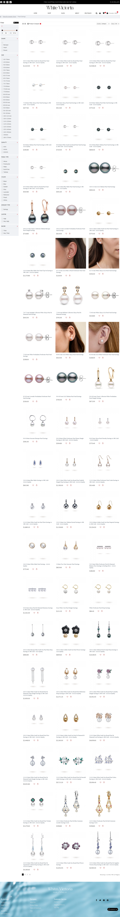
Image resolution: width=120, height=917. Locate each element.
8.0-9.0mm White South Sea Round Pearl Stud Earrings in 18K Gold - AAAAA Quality (71, 145)
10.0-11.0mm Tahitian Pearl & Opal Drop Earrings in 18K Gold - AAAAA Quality (103, 650)
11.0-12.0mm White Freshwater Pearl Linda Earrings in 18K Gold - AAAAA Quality (104, 481)
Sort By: (98, 23)
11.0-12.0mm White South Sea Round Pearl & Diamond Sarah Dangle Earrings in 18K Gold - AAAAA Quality (35, 779)
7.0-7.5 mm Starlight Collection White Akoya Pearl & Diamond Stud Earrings (37, 313)
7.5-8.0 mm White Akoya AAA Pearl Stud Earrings (103, 312)
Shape (3, 38)
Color (3, 177)
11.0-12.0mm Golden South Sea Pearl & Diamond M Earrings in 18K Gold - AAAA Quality (70, 736)
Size (2, 55)
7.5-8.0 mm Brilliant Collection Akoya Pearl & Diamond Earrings (68, 313)
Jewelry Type (5, 205)
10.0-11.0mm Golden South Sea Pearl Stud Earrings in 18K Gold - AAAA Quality (103, 229)
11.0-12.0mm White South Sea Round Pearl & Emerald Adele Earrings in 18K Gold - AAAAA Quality (71, 778)
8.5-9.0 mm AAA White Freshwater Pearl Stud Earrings (104, 354)
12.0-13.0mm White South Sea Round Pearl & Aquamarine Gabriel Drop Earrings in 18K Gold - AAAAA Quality (36, 864)
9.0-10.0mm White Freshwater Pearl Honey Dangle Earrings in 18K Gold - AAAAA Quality (70, 439)
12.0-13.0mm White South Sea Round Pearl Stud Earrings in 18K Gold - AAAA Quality (69, 61)
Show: (113, 23)
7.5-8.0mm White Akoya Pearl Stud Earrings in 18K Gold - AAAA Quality (37, 103)
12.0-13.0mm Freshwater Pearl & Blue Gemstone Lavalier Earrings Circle (69, 822)
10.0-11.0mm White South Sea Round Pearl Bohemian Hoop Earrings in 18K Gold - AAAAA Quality (70, 692)
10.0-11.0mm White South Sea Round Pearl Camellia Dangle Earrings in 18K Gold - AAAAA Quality (103, 692)
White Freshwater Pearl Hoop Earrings (99, 608)
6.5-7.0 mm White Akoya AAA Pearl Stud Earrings (103, 270)
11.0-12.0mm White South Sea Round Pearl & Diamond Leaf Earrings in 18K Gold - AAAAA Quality (104, 736)
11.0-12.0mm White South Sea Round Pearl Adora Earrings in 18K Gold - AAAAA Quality (102, 778)
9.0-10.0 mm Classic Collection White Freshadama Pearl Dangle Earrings (102, 397)
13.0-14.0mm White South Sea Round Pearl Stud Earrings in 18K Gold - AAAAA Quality (102, 61)
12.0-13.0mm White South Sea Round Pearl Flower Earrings (70, 863)
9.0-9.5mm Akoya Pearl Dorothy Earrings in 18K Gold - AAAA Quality (104, 439)
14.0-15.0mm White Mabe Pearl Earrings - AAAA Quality (36, 565)
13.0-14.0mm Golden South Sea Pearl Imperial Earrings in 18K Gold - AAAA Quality (104, 523)
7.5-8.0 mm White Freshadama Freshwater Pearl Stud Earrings (37, 355)
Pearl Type (4, 157)
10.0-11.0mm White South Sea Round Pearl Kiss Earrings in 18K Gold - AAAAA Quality (36, 736)
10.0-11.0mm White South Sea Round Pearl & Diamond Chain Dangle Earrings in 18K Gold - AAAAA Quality (35, 693)
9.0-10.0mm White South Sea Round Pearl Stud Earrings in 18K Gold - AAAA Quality (35, 187)
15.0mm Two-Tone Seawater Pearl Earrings (67, 564)
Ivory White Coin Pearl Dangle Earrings (67, 608)
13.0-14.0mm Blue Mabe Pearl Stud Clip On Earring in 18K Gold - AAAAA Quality (38, 271)
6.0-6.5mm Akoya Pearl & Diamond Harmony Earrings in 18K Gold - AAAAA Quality (38, 608)
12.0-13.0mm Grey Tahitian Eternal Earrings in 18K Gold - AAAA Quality (70, 523)
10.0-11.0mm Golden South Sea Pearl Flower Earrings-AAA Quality (71, 650)
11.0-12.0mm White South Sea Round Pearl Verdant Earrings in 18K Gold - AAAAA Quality (37, 822)
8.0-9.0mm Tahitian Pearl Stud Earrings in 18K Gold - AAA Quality (37, 145)
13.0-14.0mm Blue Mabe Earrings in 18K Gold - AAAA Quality (36, 481)
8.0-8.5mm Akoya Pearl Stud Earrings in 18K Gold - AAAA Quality (70, 103)
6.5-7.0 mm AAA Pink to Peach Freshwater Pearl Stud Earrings (70, 271)
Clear (16, 22)
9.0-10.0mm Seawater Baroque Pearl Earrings (35, 438)
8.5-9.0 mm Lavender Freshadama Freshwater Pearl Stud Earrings (37, 397)
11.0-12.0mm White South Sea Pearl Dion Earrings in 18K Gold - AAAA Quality (37, 523)
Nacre (3, 226)
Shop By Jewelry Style (9, 16)
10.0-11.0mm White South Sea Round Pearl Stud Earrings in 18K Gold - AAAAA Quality (36, 61)
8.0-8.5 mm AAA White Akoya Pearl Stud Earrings (69, 354)
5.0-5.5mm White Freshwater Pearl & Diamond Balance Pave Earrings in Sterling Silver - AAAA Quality (102, 566)
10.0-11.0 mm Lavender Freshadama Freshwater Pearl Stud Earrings (70, 229)
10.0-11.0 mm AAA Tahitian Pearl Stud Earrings (102, 186)
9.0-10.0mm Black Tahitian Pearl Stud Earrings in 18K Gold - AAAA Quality (104, 145)
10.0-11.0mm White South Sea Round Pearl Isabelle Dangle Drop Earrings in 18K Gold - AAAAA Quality (70, 481)
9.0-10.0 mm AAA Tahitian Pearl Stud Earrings (68, 396)
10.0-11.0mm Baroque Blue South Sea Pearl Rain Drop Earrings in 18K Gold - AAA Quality (37, 650)
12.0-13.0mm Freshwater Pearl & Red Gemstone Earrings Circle (102, 822)
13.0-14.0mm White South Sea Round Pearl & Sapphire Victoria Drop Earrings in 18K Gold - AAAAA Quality (104, 863)
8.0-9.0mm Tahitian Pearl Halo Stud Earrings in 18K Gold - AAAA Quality (103, 103)
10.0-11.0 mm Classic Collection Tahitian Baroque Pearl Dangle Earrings (36, 229)
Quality (4, 142)
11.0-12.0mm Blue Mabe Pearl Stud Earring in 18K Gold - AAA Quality (70, 187)
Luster (3, 214)
